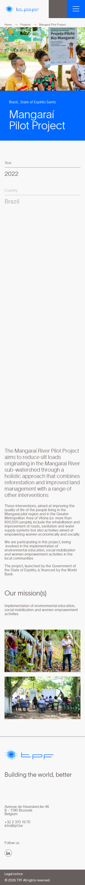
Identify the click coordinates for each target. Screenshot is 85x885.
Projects (25, 24)
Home (8, 24)
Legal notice (14, 874)
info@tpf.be (14, 826)
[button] (76, 9)
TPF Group (58, 9)
